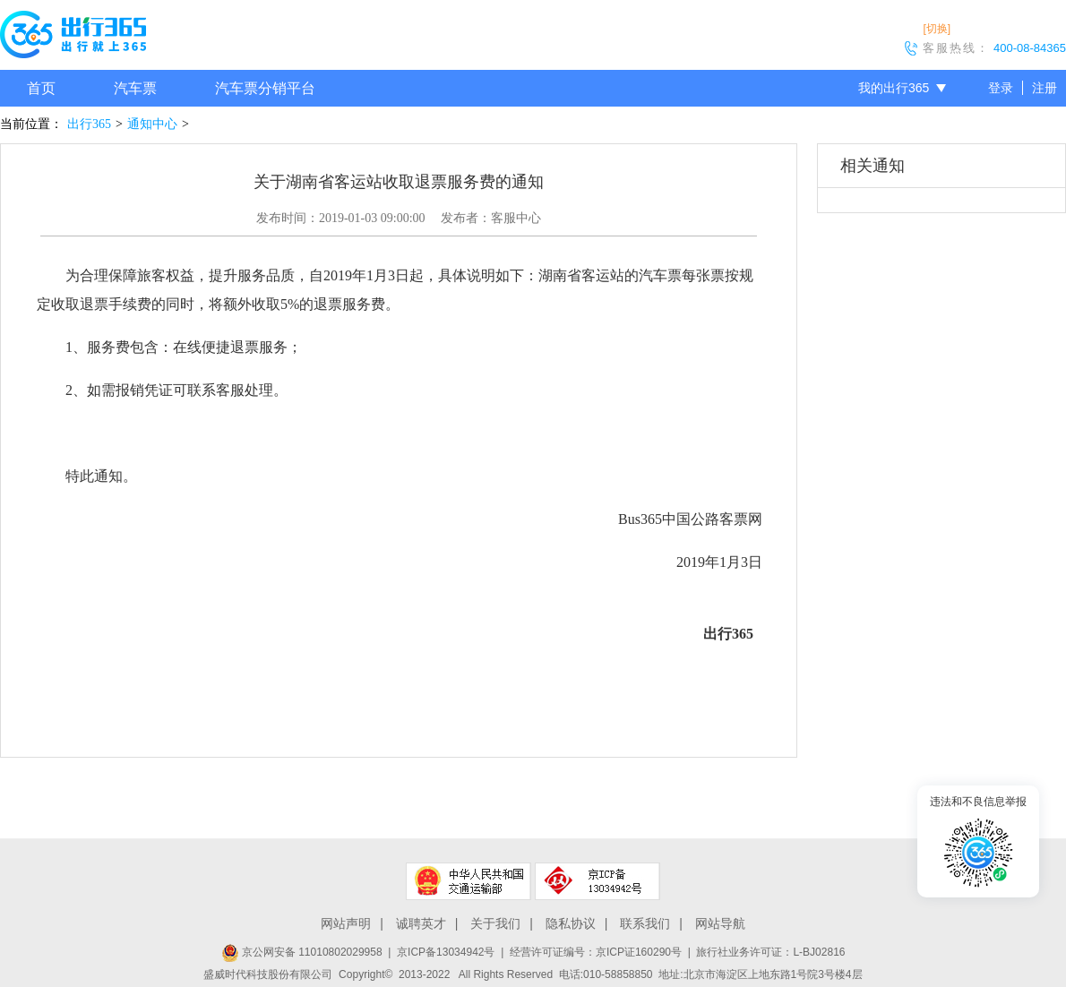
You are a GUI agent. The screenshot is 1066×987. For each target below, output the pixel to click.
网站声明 (346, 923)
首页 (41, 88)
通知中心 (152, 124)
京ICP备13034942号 (445, 952)
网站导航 (720, 923)
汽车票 (135, 88)
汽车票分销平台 (265, 88)
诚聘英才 (421, 923)
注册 (1044, 88)
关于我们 (495, 923)
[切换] (936, 28)
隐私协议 (571, 923)
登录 (1000, 88)
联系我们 (645, 923)
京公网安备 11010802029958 (302, 952)
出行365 (89, 124)
